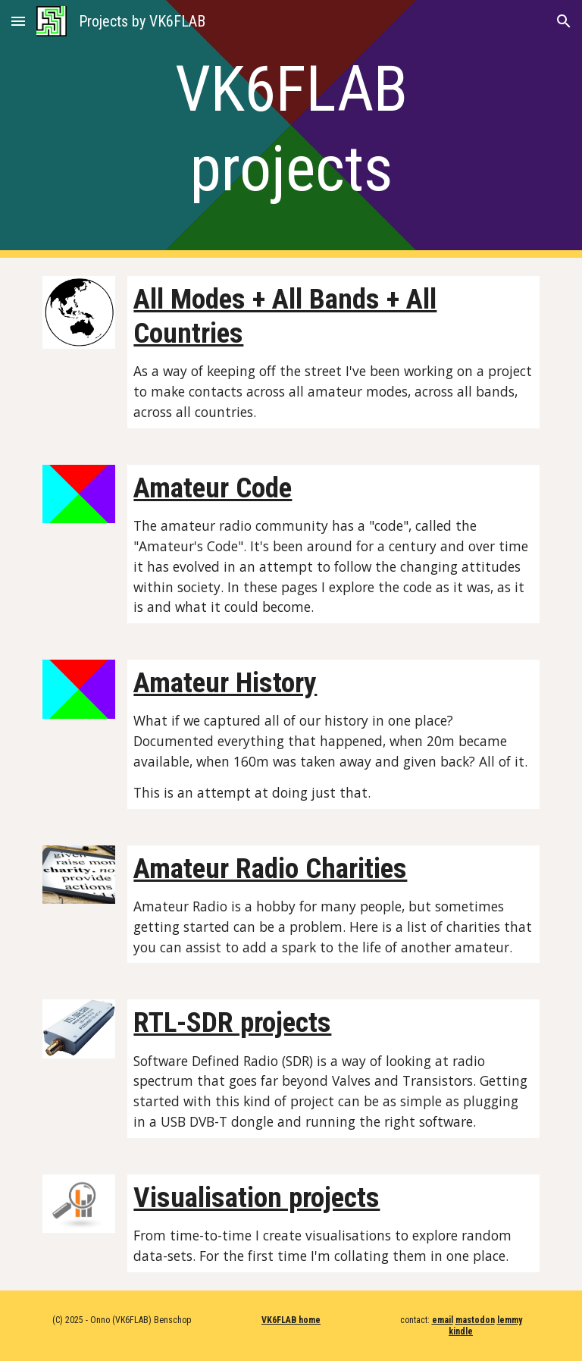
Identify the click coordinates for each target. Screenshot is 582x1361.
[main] (290, 129)
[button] (18, 21)
